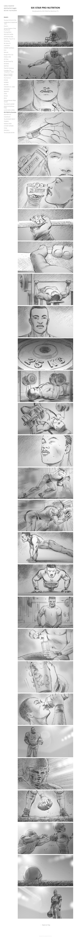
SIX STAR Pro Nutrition (10, 112)
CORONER (7, 45)
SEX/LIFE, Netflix (8, 34)
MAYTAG (6, 66)
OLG (5, 50)
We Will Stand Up (8, 61)
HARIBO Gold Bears (9, 48)
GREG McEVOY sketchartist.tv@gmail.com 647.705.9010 (10, 8)
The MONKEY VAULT (9, 119)
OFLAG (6, 96)
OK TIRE (6, 84)
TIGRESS (6, 121)
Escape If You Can (8, 54)
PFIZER (6, 80)
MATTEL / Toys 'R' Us (9, 39)
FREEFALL (7, 130)
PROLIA (6, 52)
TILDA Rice (7, 41)
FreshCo (6, 26)
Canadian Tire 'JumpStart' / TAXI (9, 71)
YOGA (5, 128)
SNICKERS (7, 89)
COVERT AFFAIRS (8, 126)
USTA (5, 93)
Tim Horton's (7, 78)
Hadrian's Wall (7, 123)
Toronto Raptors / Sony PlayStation (10, 29)
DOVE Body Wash (8, 36)
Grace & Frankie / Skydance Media (8, 74)
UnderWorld (7, 117)
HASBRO (6, 82)
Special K (6, 91)
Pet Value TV (7, 43)
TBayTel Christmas (9, 68)
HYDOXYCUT (7, 114)
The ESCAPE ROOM (9, 132)
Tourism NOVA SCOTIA (10, 20)
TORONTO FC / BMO (9, 87)
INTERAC (6, 63)
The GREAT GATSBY (9, 104)
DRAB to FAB (7, 57)
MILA (5, 98)
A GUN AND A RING (9, 110)
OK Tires (6, 59)
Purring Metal (7, 32)
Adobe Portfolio (48, 936)
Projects (6, 17)
